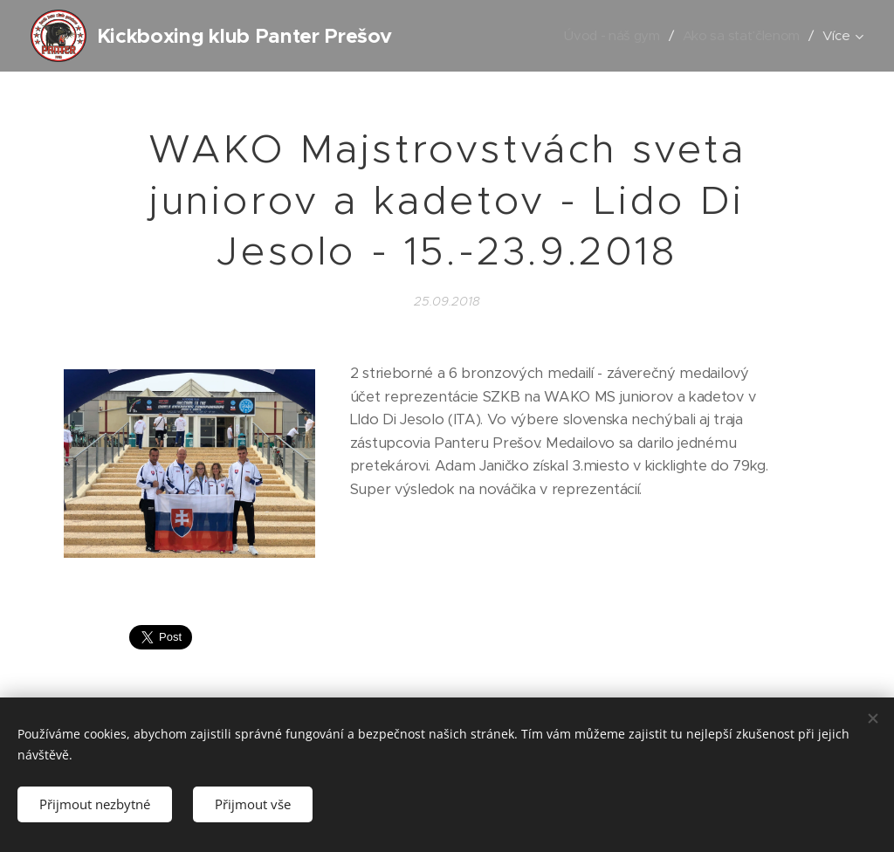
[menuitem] (610, 36)
